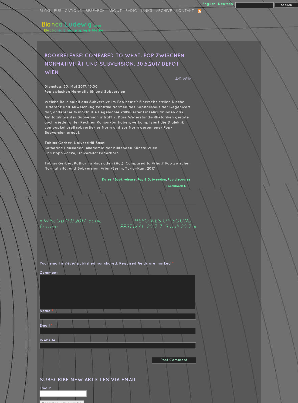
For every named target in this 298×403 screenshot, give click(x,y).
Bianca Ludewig (73, 29)
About (115, 11)
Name (45, 311)
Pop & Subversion (151, 179)
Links (146, 11)
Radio (131, 11)
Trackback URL (178, 186)
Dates (107, 179)
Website (47, 340)
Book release (125, 179)
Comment (49, 273)
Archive (164, 11)
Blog (45, 11)
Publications (68, 11)
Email (45, 325)
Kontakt (185, 11)
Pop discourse (179, 179)
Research (95, 11)
